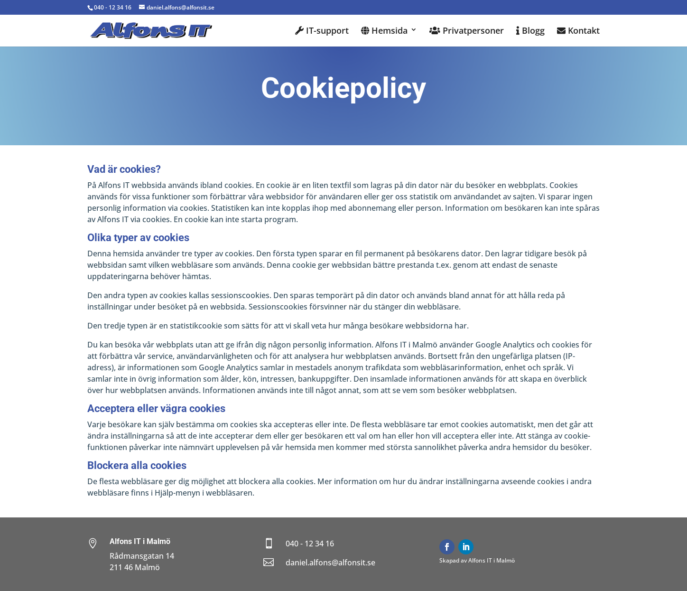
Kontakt (578, 31)
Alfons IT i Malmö (140, 541)
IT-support (322, 31)
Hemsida (384, 31)
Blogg (530, 31)
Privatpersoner (466, 31)
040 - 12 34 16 (112, 7)
